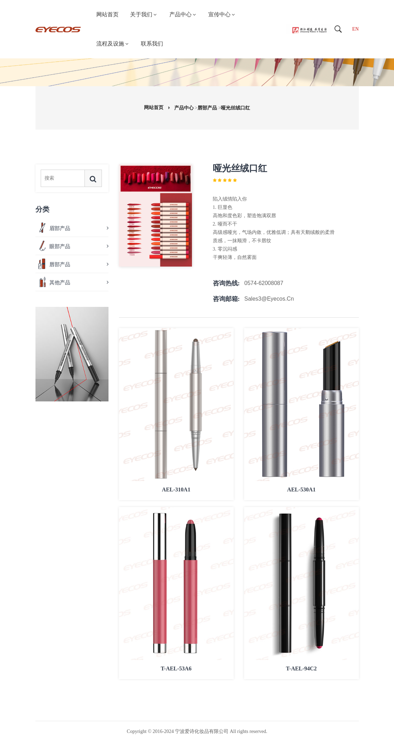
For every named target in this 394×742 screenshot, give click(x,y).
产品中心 (183, 14)
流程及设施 (112, 44)
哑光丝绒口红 (235, 108)
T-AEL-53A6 (176, 668)
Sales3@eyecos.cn (269, 299)
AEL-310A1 (176, 489)
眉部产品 (59, 228)
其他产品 (59, 282)
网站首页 (107, 14)
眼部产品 (59, 246)
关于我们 (144, 14)
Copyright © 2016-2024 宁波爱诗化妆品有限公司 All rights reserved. (197, 731)
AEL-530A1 (301, 489)
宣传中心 (222, 14)
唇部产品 (207, 108)
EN (355, 29)
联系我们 (152, 44)
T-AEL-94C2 (301, 668)
